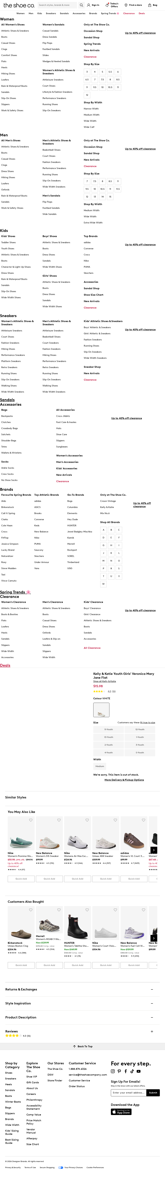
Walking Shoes (9, 385)
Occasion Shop (93, 31)
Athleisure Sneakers (53, 79)
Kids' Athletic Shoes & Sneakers (103, 321)
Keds (36, 526)
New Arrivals (91, 50)
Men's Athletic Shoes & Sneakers (57, 142)
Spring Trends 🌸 (110, 13)
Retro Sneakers (9, 367)
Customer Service (79, 1081)
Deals (142, 13)
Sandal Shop (91, 37)
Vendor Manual (31, 1132)
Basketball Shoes (51, 150)
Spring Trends (92, 43)
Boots (4, 37)
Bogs (69, 502)
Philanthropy (34, 1100)
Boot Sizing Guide (12, 1142)
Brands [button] (93, 13)
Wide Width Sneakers (54, 186)
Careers (31, 1094)
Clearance (90, 56)
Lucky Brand (7, 550)
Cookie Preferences (95, 1168)
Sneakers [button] (51, 13)
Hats (58, 428)
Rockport (72, 550)
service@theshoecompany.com (88, 1075)
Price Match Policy (33, 1123)
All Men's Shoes (10, 140)
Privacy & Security (13, 1168)
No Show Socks (9, 480)
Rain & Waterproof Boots (14, 86)
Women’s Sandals (53, 24)
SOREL (70, 557)
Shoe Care (61, 434)
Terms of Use (30, 1168)
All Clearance (92, 648)
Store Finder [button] (55, 1081)
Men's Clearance (53, 602)
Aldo (3, 502)
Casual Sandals (50, 30)
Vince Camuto (8, 581)
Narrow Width (91, 108)
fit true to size (147, 723)
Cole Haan (6, 526)
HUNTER (71, 526)
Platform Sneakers (11, 361)
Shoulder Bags (8, 440)
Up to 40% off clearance (140, 81)
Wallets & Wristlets (11, 452)
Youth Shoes (7, 248)
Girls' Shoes (50, 275)
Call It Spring (8, 514)
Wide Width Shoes (11, 297)
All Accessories (65, 409)
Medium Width (91, 114)
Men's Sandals (51, 195)
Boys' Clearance (92, 609)
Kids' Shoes (8, 236)
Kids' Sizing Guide (12, 1133)
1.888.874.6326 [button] (78, 1069)
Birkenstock (7, 508)
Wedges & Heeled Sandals (56, 61)
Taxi (3, 575)
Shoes (8, 1073)
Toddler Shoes (8, 242)
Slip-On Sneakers (52, 110)
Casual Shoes (8, 43)
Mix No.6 (105, 514)
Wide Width (90, 121)
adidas (87, 242)
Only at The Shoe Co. (97, 24)
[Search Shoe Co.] (57, 5)
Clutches (6, 422)
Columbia (72, 508)
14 (103, 196)
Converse (88, 248)
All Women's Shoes (12, 24)
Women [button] (20, 13)
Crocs (87, 254)
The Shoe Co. (55, 1069)
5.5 (110, 71)
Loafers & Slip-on (51, 639)
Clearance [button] (129, 13)
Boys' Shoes (50, 236)
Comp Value (33, 1115)
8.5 (118, 79)
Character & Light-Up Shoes (16, 267)
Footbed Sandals (51, 49)
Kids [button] (39, 13)
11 (118, 87)
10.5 (110, 87)
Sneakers (10, 1079)
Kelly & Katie (107, 508)
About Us (32, 1089)
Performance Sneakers (54, 98)
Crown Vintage (108, 502)
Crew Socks (7, 474)
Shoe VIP (31, 1077)
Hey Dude (72, 520)
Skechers (88, 273)
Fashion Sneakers (51, 162)
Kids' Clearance (93, 602)
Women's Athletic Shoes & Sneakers (59, 72)
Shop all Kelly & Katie (104, 682)
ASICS (37, 508)
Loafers (5, 79)
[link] (20, 860)
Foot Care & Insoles (66, 422)
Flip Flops (47, 43)
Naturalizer (7, 557)
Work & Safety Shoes (12, 110)
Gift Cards (32, 1083)
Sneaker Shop (92, 366)
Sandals (64, 13)
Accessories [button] (79, 13)
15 (110, 196)
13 (95, 196)
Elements (72, 514)
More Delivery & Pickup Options (124, 780)
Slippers (5, 104)
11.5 (118, 189)
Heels (4, 67)
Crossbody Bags (9, 428)
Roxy (3, 563)
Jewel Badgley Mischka (79, 532)
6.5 (87, 79)
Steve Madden (8, 569)
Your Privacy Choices (70, 1168)
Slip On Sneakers (93, 352)
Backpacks (7, 416)
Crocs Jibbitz (63, 416)
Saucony (38, 550)
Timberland (73, 563)
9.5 (94, 87)
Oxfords (5, 189)
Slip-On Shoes (8, 98)
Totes (4, 446)
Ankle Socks (7, 468)
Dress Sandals (50, 37)
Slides (46, 55)
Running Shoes (50, 104)
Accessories (91, 281)
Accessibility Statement (34, 1108)
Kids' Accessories (66, 468)
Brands (9, 1119)
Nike (86, 260)
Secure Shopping (47, 1168)
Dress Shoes (7, 171)
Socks (4, 461)
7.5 (102, 79)
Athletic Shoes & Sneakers (15, 30)
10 (102, 87)
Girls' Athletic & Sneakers (97, 333)
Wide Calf (89, 127)
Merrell (71, 544)
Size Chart (32, 1145)
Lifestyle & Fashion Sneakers (57, 92)
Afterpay (31, 1139)
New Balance (41, 532)
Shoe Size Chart (93, 294)
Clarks (4, 520)
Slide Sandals (49, 214)
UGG (69, 569)
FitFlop (4, 538)
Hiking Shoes (8, 73)
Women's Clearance (13, 602)
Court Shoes (49, 85)
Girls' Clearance (92, 615)
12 (87, 95)
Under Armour (41, 563)
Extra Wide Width (93, 222)
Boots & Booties (9, 615)
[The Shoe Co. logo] (19, 4)
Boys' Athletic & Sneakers (97, 327)
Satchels (5, 434)
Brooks (37, 514)
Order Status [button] (77, 1087)
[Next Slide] (153, 851)
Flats (3, 61)
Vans (36, 569)
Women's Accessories (69, 455)
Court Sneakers (51, 343)
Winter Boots (13, 1102)
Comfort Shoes (9, 55)
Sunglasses (62, 446)
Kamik (70, 538)
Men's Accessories (67, 462)
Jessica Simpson (9, 544)
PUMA (87, 267)
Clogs (4, 49)
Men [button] (31, 13)
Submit (153, 1093)
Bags (4, 409)
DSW (50, 1075)
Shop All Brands (110, 523)
